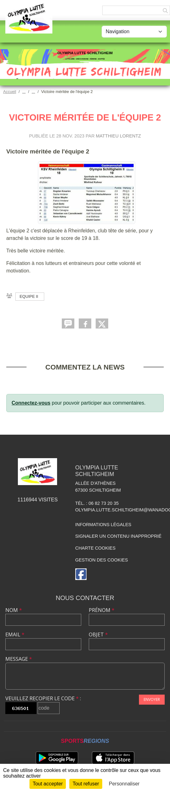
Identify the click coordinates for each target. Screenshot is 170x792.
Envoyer (152, 699)
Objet (98, 634)
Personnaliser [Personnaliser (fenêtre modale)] (124, 783)
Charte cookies (95, 548)
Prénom (101, 610)
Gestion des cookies (101, 559)
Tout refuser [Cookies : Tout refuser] (85, 783)
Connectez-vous (31, 403)
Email (14, 634)
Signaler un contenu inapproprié (118, 536)
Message (18, 658)
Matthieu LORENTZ (118, 135)
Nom (13, 610)
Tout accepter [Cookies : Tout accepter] (48, 783)
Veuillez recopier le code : (43, 698)
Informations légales (103, 524)
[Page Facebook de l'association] (81, 574)
